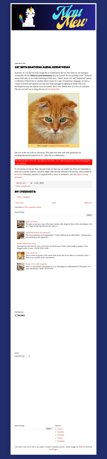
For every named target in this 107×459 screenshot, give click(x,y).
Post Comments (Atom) (33, 207)
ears (29, 186)
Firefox (60, 429)
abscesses (18, 174)
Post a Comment (23, 197)
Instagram (60, 441)
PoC (42, 155)
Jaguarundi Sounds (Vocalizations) (38, 233)
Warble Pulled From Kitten (26, 244)
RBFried (82, 447)
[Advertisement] (53, 45)
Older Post (88, 203)
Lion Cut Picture (32, 253)
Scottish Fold (54, 89)
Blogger (54, 449)
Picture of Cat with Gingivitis (36, 264)
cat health (24, 186)
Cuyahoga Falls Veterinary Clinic (58, 146)
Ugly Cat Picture (32, 222)
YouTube (60, 432)
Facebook (60, 435)
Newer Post (19, 203)
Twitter (59, 438)
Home (54, 203)
